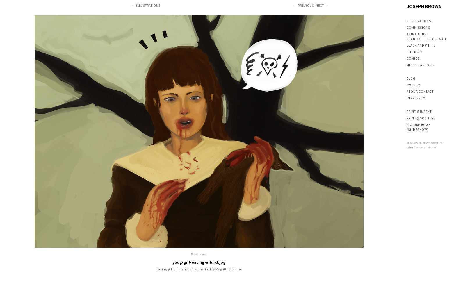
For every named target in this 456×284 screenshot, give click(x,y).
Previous (306, 5)
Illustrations (419, 21)
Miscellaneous (420, 65)
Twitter (413, 85)
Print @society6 (421, 118)
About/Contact (420, 92)
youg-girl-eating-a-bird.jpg (199, 262)
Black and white (421, 45)
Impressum (416, 98)
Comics (413, 58)
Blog (411, 78)
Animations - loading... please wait (426, 36)
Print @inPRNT (419, 112)
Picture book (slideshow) (418, 127)
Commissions (418, 28)
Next (320, 5)
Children (415, 52)
